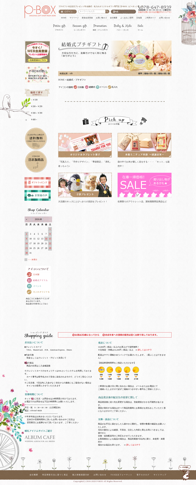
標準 (140, 73)
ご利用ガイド (150, 18)
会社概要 (113, 18)
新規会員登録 (87, 18)
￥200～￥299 (33, 106)
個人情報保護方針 (80, 475)
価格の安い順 (150, 73)
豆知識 (139, 18)
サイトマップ (160, 475)
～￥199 (30, 100)
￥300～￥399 (33, 113)
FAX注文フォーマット (121, 475)
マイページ (74, 18)
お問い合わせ (164, 18)
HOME (63, 18)
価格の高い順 (164, 73)
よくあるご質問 (126, 18)
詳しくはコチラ (144, 350)
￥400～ (30, 120)
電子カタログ (143, 475)
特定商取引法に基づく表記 (55, 475)
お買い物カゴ (101, 18)
